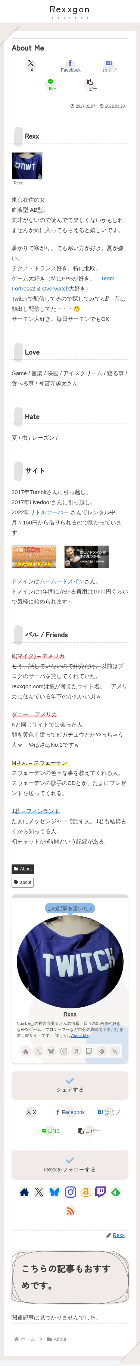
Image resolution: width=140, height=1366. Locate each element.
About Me (80, 1035)
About (23, 869)
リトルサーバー (49, 512)
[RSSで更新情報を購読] (114, 1051)
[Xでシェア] (31, 65)
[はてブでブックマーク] (109, 65)
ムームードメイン (62, 581)
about (22, 882)
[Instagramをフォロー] (64, 1051)
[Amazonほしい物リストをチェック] (76, 1051)
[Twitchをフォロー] (89, 1051)
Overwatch (55, 288)
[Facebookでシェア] (70, 65)
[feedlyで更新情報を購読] (102, 1051)
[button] (90, 84)
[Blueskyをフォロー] (51, 1051)
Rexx (70, 1014)
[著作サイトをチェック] (26, 1051)
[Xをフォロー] (38, 1051)
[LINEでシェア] (51, 84)
